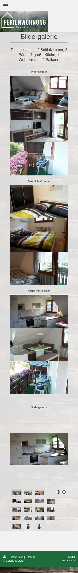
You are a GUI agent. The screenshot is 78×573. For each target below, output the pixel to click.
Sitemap (31, 557)
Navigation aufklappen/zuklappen (39, 5)
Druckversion (13, 557)
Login (71, 556)
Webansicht (68, 560)
